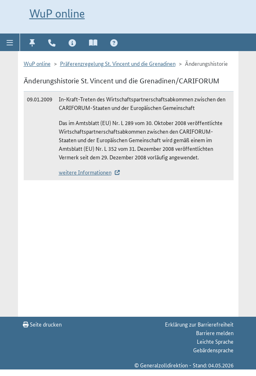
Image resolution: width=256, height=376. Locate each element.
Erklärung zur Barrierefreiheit (199, 324)
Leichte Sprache (215, 341)
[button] (10, 42)
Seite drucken (42, 324)
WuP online (57, 13)
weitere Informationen (85, 172)
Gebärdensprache (213, 350)
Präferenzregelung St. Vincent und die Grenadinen (118, 63)
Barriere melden (215, 333)
